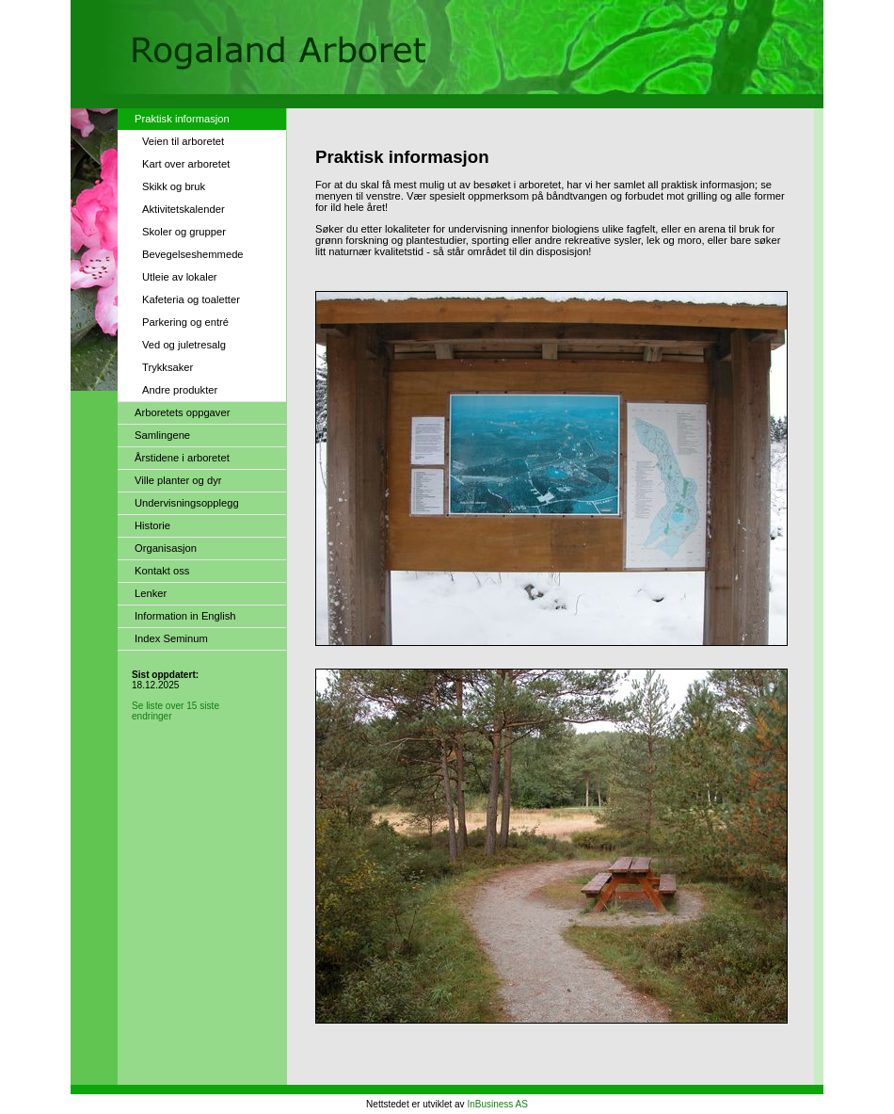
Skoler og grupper (184, 231)
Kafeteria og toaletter (191, 299)
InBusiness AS (497, 1104)
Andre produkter (179, 390)
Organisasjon (166, 548)
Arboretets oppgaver (182, 412)
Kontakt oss (162, 570)
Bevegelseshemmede (193, 254)
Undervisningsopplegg (187, 503)
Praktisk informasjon (182, 118)
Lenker (151, 593)
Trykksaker (167, 367)
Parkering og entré (185, 322)
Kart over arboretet (186, 164)
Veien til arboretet (183, 141)
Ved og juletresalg (184, 344)
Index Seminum (171, 638)
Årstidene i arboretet (182, 457)
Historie (152, 525)
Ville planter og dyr (178, 480)
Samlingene (162, 435)
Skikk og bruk (173, 186)
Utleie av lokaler (179, 277)
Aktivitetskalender (183, 209)
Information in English (185, 616)
